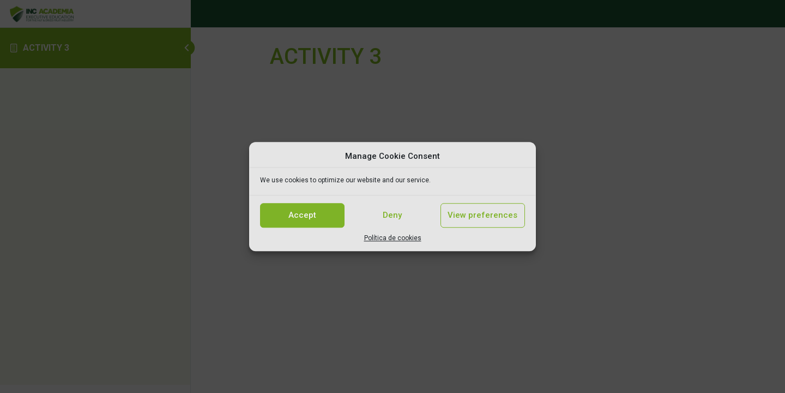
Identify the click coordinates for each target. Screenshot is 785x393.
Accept (302, 215)
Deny (392, 215)
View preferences (482, 215)
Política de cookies (392, 238)
